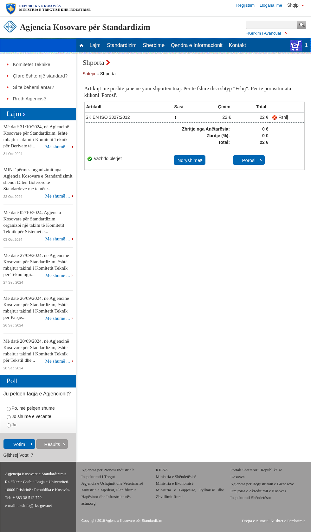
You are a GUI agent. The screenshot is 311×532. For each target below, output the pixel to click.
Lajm (95, 45)
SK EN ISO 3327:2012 (108, 117)
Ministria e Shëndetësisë (176, 476)
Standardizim (121, 45)
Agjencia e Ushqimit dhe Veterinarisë (112, 483)
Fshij (283, 117)
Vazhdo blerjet (108, 158)
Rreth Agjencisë (29, 98)
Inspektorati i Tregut (98, 476)
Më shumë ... (57, 146)
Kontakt (237, 45)
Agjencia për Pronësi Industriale (108, 470)
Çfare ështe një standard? (40, 75)
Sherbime (154, 45)
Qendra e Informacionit (197, 45)
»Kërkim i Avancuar (264, 33)
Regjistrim (245, 5)
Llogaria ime (271, 5)
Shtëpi (89, 73)
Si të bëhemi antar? (33, 87)
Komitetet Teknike (31, 64)
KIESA (162, 470)
